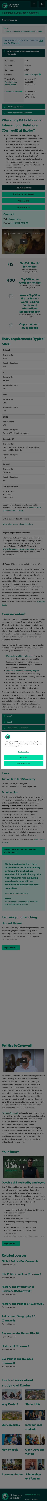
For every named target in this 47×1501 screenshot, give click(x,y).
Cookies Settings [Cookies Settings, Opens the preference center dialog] (23, 752)
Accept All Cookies (23, 763)
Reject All (23, 758)
